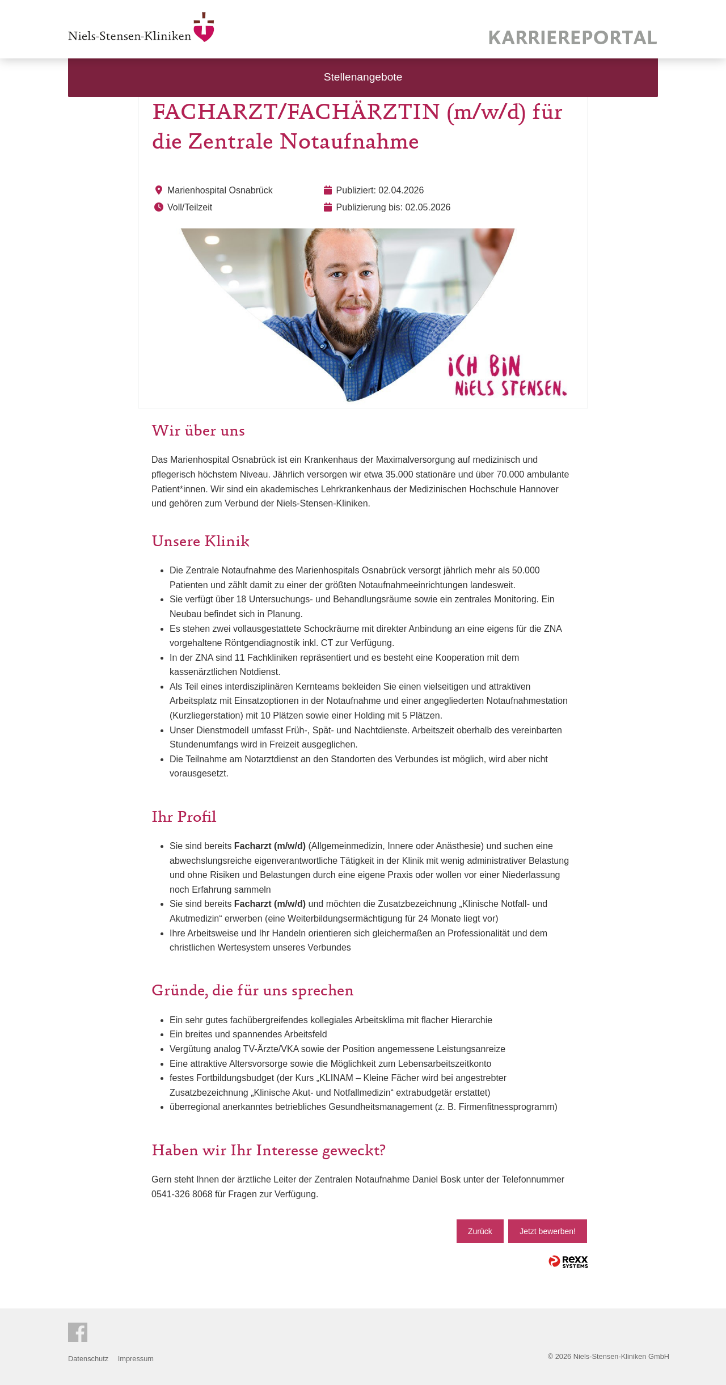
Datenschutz (88, 1358)
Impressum (136, 1358)
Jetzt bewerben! (548, 1231)
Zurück (480, 1231)
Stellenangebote (363, 77)
